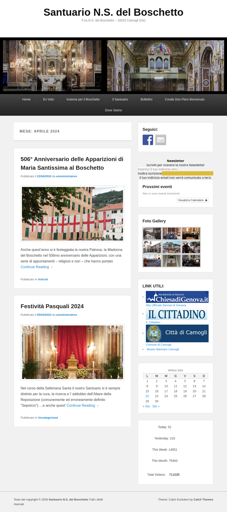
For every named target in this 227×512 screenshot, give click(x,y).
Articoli (43, 279)
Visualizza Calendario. (192, 200)
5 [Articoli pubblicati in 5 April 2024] (185, 381)
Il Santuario (120, 99)
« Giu (146, 406)
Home (26, 99)
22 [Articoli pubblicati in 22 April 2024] (147, 396)
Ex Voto (48, 99)
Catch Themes (203, 499)
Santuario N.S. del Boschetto (113, 12)
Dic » (156, 406)
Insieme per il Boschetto (83, 99)
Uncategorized (48, 417)
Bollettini (146, 99)
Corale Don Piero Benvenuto (184, 99)
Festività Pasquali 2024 (52, 306)
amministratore (66, 176)
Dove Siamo (113, 110)
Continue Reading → (37, 267)
